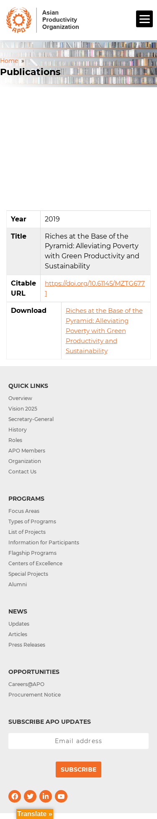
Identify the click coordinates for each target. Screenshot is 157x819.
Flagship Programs (32, 553)
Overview (20, 398)
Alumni (17, 584)
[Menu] (144, 18)
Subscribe (78, 769)
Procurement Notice (34, 695)
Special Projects (28, 574)
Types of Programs (32, 521)
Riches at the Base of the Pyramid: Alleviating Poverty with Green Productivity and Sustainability (104, 330)
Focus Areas (23, 511)
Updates (18, 624)
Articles (17, 634)
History (17, 429)
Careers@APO (26, 684)
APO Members (26, 450)
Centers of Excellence (35, 563)
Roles (15, 440)
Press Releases (26, 645)
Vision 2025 (22, 409)
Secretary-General (31, 419)
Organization (24, 461)
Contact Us (22, 471)
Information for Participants (43, 542)
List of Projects (27, 532)
